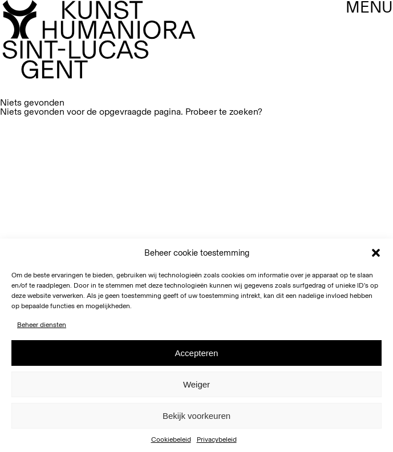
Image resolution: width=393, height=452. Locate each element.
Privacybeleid (217, 439)
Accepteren (196, 353)
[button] (376, 253)
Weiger (196, 384)
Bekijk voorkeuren (196, 416)
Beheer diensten (41, 325)
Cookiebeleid (171, 439)
